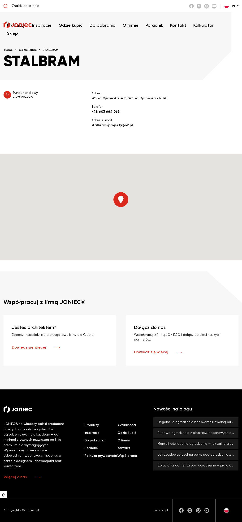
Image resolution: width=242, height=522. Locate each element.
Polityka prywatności (100, 455)
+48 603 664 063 (105, 111)
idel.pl (163, 510)
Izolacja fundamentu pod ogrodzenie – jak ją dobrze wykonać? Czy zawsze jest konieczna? (197, 465)
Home (8, 50)
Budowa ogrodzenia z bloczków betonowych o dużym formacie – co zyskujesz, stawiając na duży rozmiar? (197, 433)
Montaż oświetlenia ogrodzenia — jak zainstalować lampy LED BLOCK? (197, 443)
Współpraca (127, 455)
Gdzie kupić (126, 433)
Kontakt (123, 448)
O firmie (123, 440)
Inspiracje (91, 433)
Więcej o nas (15, 477)
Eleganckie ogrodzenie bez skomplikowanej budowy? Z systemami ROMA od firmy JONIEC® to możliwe (197, 422)
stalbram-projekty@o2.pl (112, 125)
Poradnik (91, 448)
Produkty (91, 425)
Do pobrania (94, 440)
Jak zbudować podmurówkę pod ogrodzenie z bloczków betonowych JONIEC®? (197, 454)
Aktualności (126, 425)
